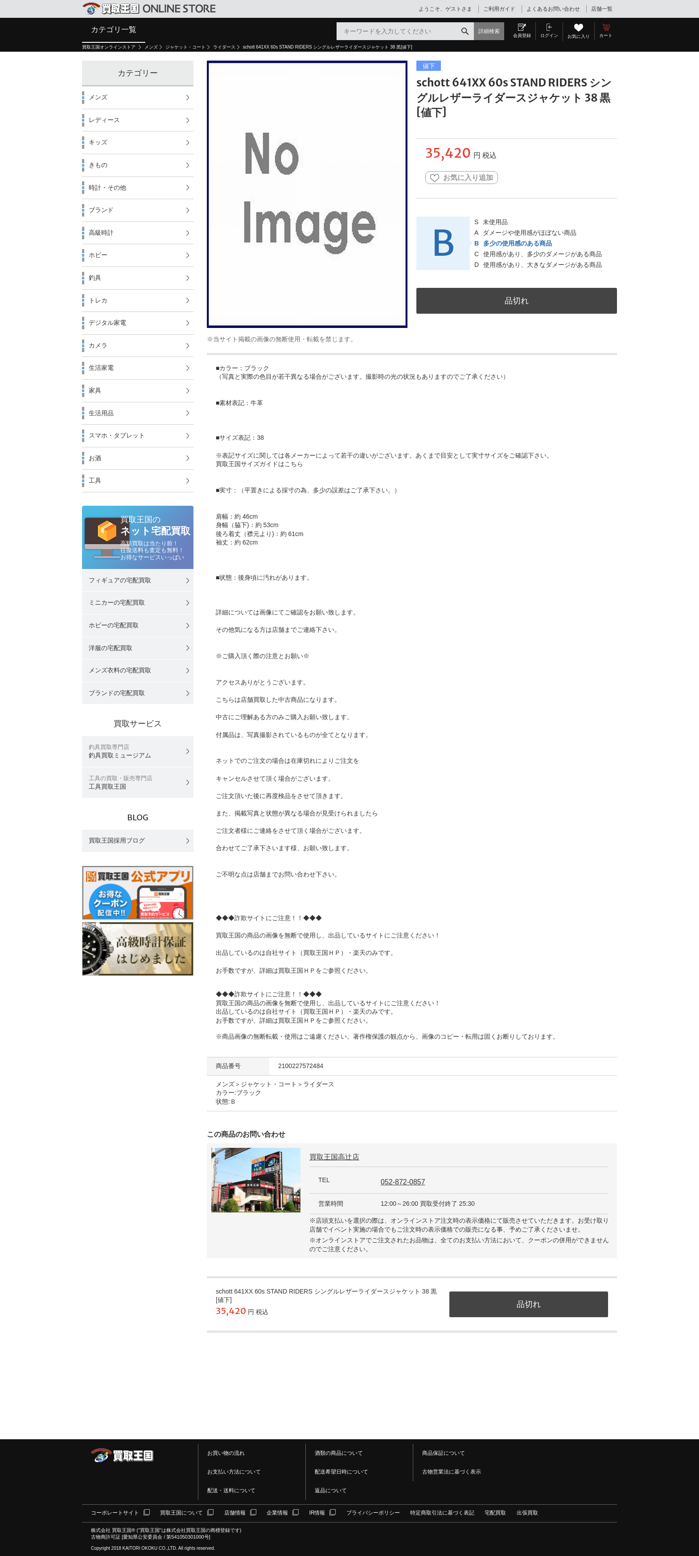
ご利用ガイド (499, 9)
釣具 (95, 277)
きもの (98, 164)
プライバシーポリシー (373, 1513)
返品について (331, 1490)
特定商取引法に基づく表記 (442, 1513)
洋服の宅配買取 (110, 647)
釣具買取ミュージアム (120, 751)
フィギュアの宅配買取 (120, 580)
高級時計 (101, 232)
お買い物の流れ (226, 1453)
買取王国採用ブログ (117, 840)
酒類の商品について (339, 1453)
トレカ (98, 300)
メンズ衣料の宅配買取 (120, 670)
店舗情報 (235, 1513)
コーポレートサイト (115, 1513)
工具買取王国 (120, 782)
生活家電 (101, 367)
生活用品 (101, 413)
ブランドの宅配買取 (117, 692)
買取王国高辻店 (334, 1157)
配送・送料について (231, 1490)
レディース (104, 119)
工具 (95, 480)
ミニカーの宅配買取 (117, 602)
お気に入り (578, 36)
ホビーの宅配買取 (114, 625)
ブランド (101, 209)
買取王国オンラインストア (109, 47)
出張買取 (527, 1513)
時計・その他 (107, 187)
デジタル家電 (107, 322)
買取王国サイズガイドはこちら (259, 463)
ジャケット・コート (185, 47)
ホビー (98, 254)
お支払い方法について (234, 1472)
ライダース (224, 47)
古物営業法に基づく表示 (451, 1472)
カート (606, 35)
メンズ (151, 47)
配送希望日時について (341, 1472)
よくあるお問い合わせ (553, 9)
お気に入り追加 (461, 178)
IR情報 (317, 1513)
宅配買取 (495, 1513)
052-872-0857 (403, 1182)
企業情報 (277, 1513)
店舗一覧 (602, 9)
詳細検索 (489, 31)
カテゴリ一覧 (113, 29)
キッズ (98, 142)
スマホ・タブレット (117, 435)
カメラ (98, 345)
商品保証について (443, 1453)
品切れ (517, 300)
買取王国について (181, 1513)
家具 (95, 390)
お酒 (95, 458)
